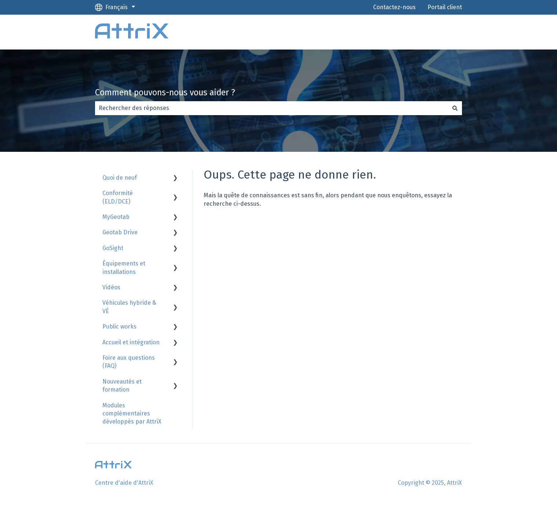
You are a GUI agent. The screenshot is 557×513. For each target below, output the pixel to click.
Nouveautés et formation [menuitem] (122, 385)
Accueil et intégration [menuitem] (131, 342)
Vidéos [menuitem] (111, 287)
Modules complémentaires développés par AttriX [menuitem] (131, 413)
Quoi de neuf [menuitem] (119, 177)
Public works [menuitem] (119, 326)
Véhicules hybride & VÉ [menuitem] (129, 306)
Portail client (444, 7)
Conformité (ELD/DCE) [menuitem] (117, 197)
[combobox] (271, 108)
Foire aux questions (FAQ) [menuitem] (128, 361)
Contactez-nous (394, 7)
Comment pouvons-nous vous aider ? (165, 92)
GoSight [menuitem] (112, 248)
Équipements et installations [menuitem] (123, 267)
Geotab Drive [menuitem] (120, 232)
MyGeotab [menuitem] (116, 216)
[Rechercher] (455, 108)
